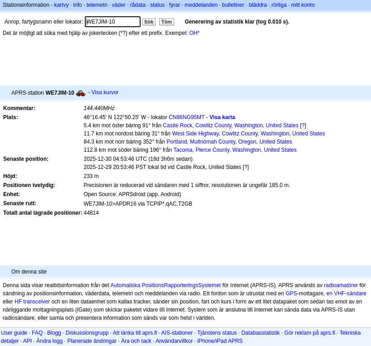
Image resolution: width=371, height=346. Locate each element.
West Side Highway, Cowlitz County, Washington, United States (248, 133)
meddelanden (201, 5)
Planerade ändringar (92, 341)
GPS (291, 293)
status (157, 5)
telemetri (97, 5)
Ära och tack (136, 341)
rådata (138, 5)
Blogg (54, 333)
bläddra (258, 5)
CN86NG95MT (187, 117)
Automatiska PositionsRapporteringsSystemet (165, 285)
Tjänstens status (217, 333)
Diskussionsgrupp (87, 333)
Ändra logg (49, 341)
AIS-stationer (177, 333)
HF (18, 301)
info (77, 5)
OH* (195, 33)
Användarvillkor (174, 341)
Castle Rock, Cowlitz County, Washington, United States (230, 125)
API (27, 341)
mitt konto (303, 5)
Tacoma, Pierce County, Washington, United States (235, 150)
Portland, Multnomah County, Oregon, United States (229, 142)
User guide (14, 333)
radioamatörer (341, 285)
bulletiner (233, 5)
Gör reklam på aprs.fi (309, 333)
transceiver (36, 301)
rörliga (278, 5)
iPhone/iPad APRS (220, 341)
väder (119, 5)
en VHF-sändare (346, 293)
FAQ (37, 333)
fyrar (174, 5)
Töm (166, 21)
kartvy (61, 5)
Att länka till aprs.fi (135, 333)
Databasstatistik (260, 333)
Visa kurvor (105, 92)
